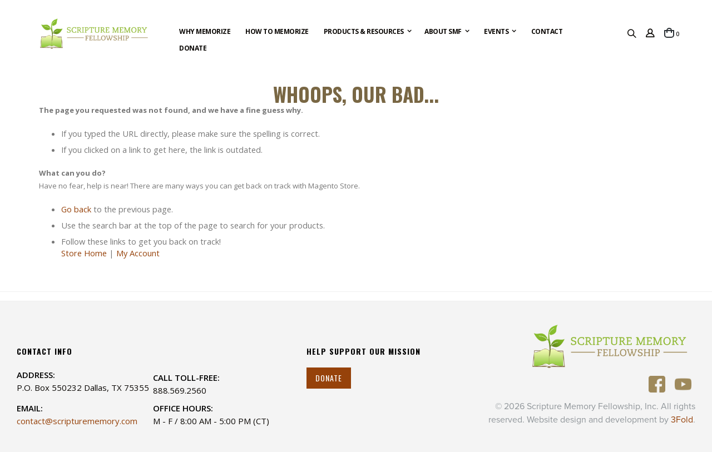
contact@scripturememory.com (77, 420)
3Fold (682, 419)
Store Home (84, 253)
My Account (138, 253)
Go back (76, 209)
